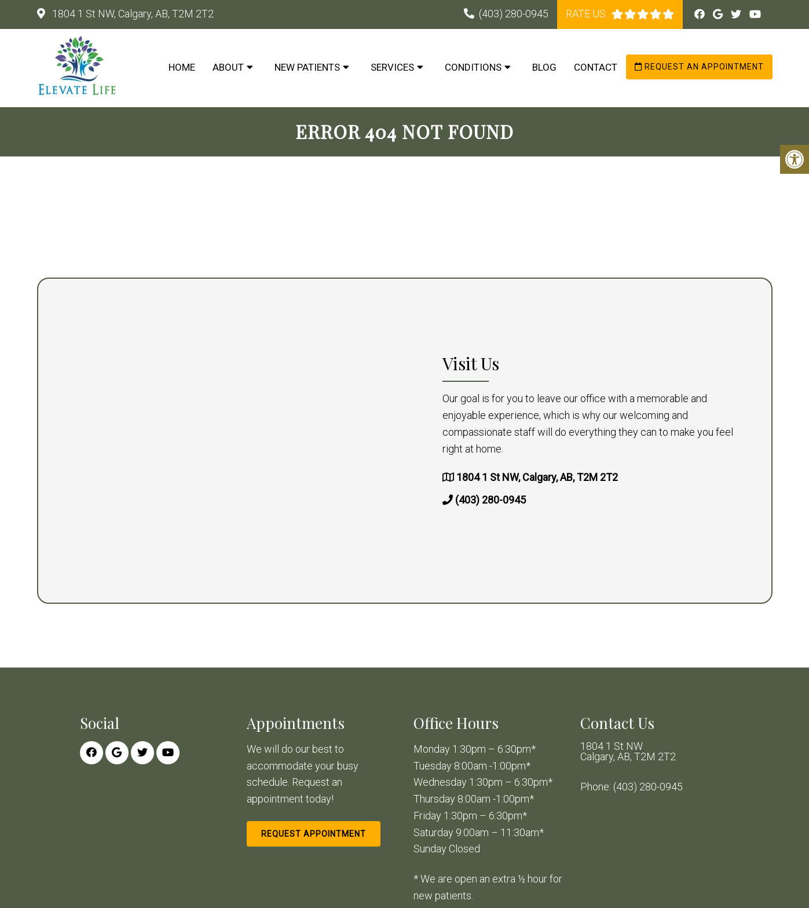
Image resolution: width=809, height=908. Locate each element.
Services (392, 67)
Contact (595, 67)
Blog (544, 67)
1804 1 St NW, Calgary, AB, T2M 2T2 (132, 14)
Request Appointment (313, 833)
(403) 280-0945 (513, 14)
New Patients (307, 67)
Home (182, 67)
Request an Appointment (699, 66)
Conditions (473, 67)
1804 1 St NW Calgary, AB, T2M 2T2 (628, 751)
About (228, 67)
